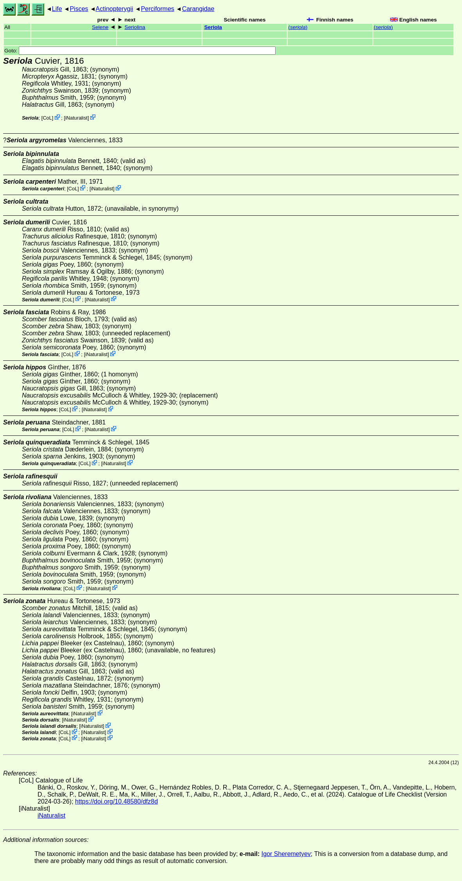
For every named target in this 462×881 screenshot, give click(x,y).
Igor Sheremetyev (286, 854)
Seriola (213, 27)
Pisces (79, 8)
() (297, 27)
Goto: (140, 51)
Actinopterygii (114, 8)
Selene (100, 27)
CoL (47, 118)
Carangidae (198, 8)
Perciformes (157, 8)
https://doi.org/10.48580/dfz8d (116, 801)
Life (57, 8)
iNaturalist (76, 118)
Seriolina (135, 27)
